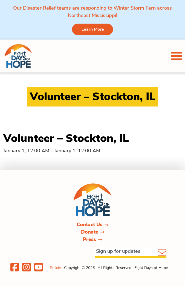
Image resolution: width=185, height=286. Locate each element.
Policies (56, 267)
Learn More (93, 29)
